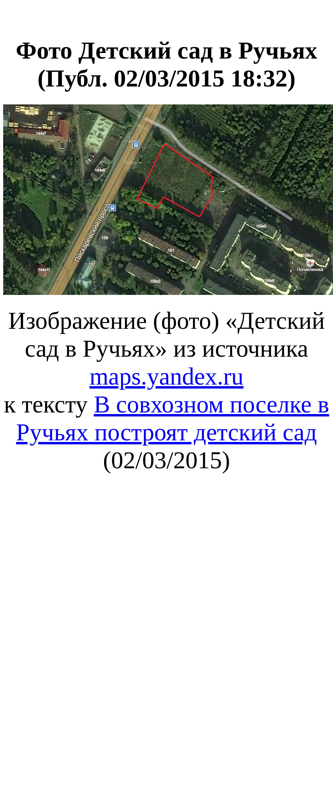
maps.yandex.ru (166, 376)
